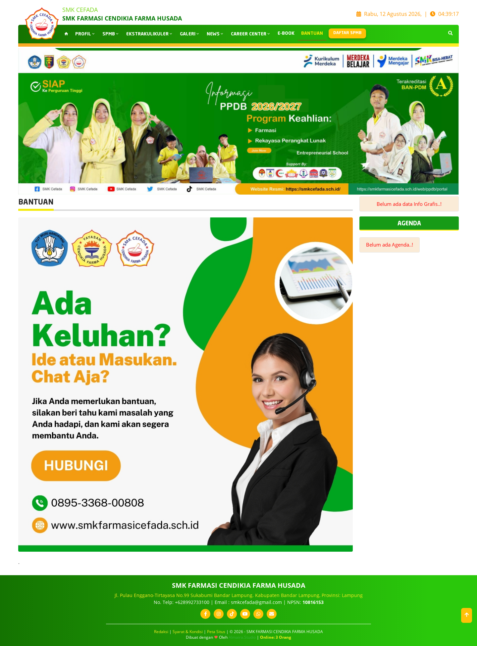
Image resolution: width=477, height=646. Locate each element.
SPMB (111, 34)
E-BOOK (286, 33)
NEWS (215, 34)
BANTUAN (312, 33)
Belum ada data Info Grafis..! (409, 204)
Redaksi (161, 631)
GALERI (190, 34)
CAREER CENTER (251, 34)
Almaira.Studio (242, 637)
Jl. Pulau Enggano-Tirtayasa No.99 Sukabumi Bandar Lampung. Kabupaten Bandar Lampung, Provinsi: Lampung (239, 595)
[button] (466, 615)
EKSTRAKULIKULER (149, 34)
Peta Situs (216, 631)
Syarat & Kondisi (188, 631)
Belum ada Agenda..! (389, 244)
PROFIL (85, 34)
